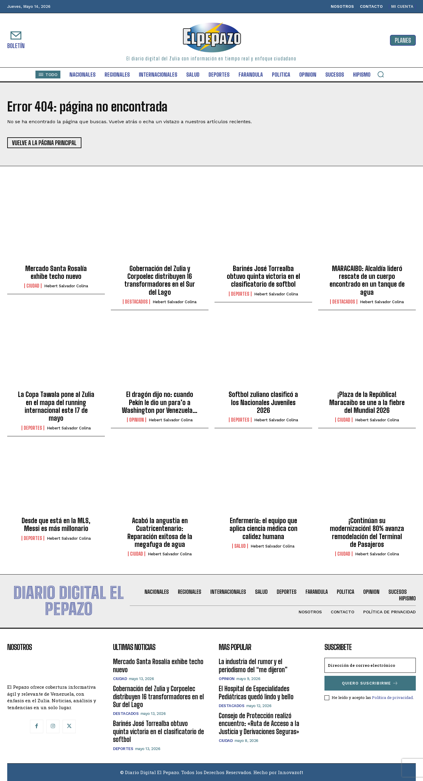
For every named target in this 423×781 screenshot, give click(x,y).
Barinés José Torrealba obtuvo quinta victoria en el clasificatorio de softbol (263, 276)
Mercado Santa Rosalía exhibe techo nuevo (56, 272)
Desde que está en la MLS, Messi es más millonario (56, 524)
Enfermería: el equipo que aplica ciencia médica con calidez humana (263, 529)
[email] (370, 665)
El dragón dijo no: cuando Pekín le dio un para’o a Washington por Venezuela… (159, 402)
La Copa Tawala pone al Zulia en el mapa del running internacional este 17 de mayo (56, 406)
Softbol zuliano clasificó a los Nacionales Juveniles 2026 (263, 402)
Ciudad (32, 285)
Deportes (240, 293)
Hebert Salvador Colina (66, 286)
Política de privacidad (392, 697)
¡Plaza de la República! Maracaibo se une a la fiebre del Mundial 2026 (367, 402)
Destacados (136, 301)
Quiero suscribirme (370, 683)
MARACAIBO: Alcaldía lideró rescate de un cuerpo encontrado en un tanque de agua (367, 280)
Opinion (136, 419)
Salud (240, 546)
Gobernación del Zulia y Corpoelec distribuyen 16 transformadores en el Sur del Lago (159, 280)
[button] (380, 74)
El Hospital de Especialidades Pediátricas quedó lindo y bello (256, 692)
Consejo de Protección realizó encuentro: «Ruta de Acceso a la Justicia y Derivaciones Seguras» (259, 724)
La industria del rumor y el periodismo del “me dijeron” (253, 665)
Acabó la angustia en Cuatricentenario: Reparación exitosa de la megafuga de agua (159, 532)
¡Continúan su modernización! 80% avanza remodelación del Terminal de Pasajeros (367, 532)
